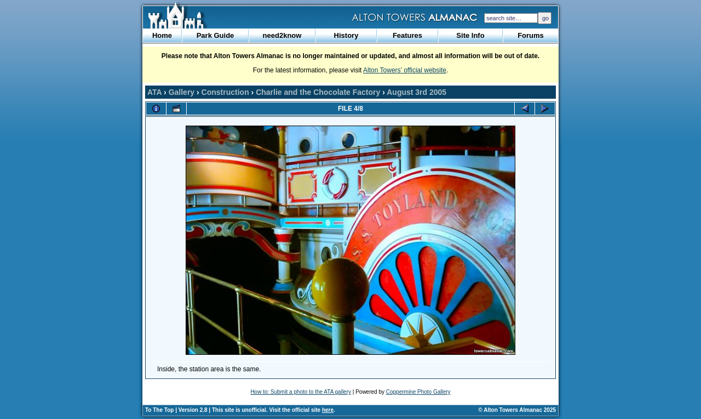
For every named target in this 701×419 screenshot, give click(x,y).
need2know (282, 35)
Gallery (181, 92)
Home (162, 35)
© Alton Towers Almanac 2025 (517, 410)
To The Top (159, 410)
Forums (531, 35)
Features (407, 35)
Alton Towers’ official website (404, 70)
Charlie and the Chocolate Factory (318, 92)
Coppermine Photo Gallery (418, 392)
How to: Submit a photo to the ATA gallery (300, 392)
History (346, 35)
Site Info (470, 35)
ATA (154, 92)
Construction (225, 92)
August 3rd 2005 (416, 92)
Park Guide (215, 35)
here (328, 410)
